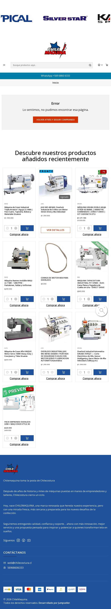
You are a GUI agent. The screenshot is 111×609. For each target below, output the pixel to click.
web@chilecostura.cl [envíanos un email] (17, 563)
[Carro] (107, 65)
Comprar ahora (19, 245)
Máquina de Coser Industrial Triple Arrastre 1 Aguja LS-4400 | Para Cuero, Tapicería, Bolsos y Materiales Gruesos (18, 222)
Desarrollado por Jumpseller (54, 602)
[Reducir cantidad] (7, 239)
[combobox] (52, 65)
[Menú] (4, 65)
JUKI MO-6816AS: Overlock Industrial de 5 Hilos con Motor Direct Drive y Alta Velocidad (54, 223)
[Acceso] (100, 65)
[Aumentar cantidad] (16, 239)
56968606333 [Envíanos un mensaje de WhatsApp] (13, 567)
